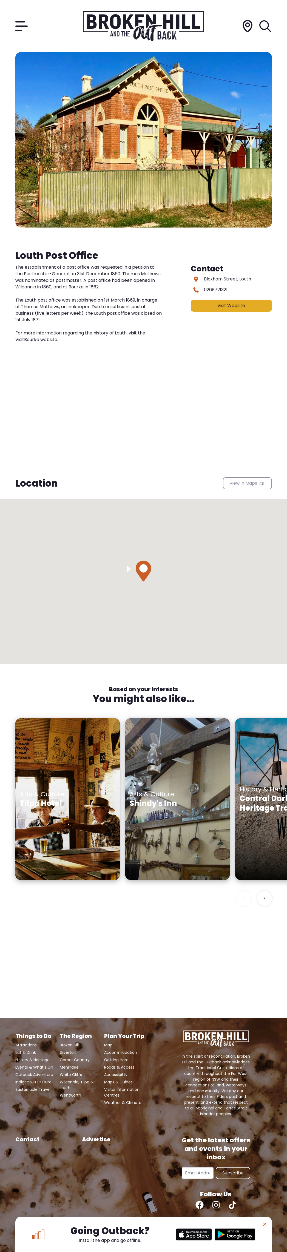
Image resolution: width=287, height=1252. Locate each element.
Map (108, 1045)
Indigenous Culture (33, 1082)
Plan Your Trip (124, 1036)
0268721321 (216, 289)
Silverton (68, 1052)
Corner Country (75, 1060)
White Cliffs (71, 1074)
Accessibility (115, 1074)
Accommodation (120, 1052)
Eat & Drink (25, 1052)
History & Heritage (32, 1060)
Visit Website (231, 305)
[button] (143, 571)
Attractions (26, 1045)
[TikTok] (232, 1205)
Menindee (69, 1067)
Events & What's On (34, 1067)
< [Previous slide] (244, 898)
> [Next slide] (264, 898)
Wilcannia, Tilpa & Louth (76, 1085)
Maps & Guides (118, 1082)
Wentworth (70, 1095)
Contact (27, 1139)
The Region (76, 1036)
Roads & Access (119, 1067)
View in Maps (246, 483)
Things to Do (33, 1036)
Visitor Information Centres (122, 1092)
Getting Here (116, 1060)
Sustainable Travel (32, 1089)
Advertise (96, 1139)
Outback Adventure (34, 1074)
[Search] (265, 26)
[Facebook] (199, 1205)
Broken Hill (69, 1045)
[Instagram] (216, 1205)
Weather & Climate (122, 1102)
